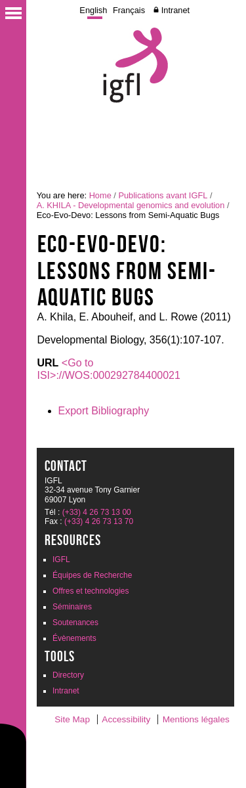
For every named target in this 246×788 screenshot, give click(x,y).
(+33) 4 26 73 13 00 (96, 512)
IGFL (61, 559)
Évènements (74, 638)
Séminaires (72, 606)
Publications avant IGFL (162, 195)
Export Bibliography (104, 410)
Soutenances (75, 622)
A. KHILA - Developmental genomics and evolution (131, 205)
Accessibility (126, 719)
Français (129, 10)
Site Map (72, 719)
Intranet (175, 10)
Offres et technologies (90, 591)
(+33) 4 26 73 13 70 (98, 521)
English (93, 10)
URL (48, 362)
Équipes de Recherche (92, 575)
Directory (68, 675)
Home (100, 195)
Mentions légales (196, 719)
